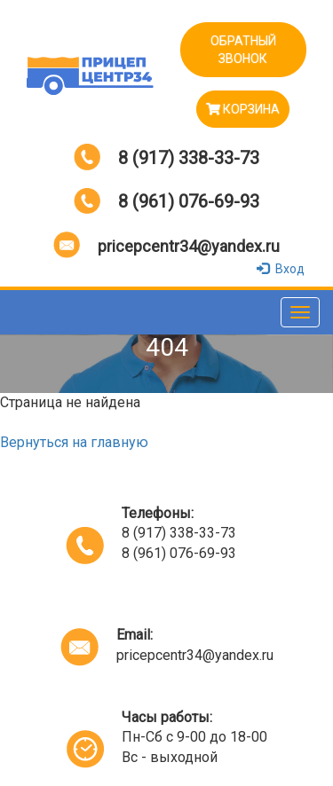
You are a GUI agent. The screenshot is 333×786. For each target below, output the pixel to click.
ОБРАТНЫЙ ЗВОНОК (243, 50)
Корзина (243, 109)
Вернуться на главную (74, 442)
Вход (282, 269)
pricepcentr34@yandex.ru (189, 246)
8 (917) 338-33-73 (188, 158)
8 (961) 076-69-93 (188, 201)
